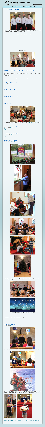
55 (11, 421)
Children (11, 325)
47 (38, 420)
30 (26, 420)
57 (13, 421)
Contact (31, 6)
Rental (35, 6)
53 (10, 421)
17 (16, 420)
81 (30, 421)
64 (18, 421)
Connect (16, 6)
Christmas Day (36, 122)
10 (11, 420)
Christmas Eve (30, 122)
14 (14, 420)
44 (36, 420)
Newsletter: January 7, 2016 (11, 96)
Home (10, 6)
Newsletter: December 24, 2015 (12, 133)
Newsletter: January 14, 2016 (11, 89)
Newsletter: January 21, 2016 (11, 82)
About (13, 6)
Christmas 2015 (7, 103)
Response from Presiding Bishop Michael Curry (22, 77)
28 (24, 420)
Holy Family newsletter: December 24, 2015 (9, 135)
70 (22, 421)
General (14, 141)
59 (14, 421)
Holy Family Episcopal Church (12, 317)
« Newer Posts (5, 420)
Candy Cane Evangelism (10, 324)
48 (39, 420)
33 (28, 420)
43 (35, 420)
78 (28, 421)
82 (31, 421)
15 (15, 420)
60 (15, 421)
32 (27, 420)
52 (9, 421)
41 (34, 420)
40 (33, 420)
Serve (21, 6)
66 (19, 421)
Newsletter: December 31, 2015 (12, 126)
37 (31, 420)
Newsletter (11, 83)
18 (17, 420)
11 (12, 420)
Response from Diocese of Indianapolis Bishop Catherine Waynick (23, 78)
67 (20, 421)
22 (20, 420)
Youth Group (21, 325)
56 (12, 421)
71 (23, 421)
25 (22, 420)
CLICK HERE (5, 136)
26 (23, 420)
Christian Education (15, 325)
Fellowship (11, 141)
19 (18, 420)
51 (8, 421)
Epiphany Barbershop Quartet (11, 9)
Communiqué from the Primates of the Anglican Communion (19, 70)
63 (17, 421)
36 (30, 420)
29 (25, 420)
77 (27, 421)
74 (25, 421)
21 (19, 420)
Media (24, 6)
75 (26, 421)
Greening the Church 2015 (10, 140)
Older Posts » (35, 421)
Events (27, 6)
